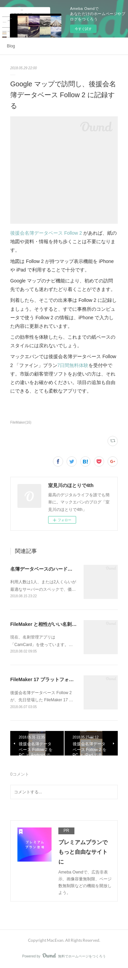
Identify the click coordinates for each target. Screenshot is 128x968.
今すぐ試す (83, 29)
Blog (11, 46)
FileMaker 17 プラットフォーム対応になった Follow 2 (69, 679)
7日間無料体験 (73, 365)
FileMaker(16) (20, 422)
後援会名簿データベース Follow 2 (46, 233)
